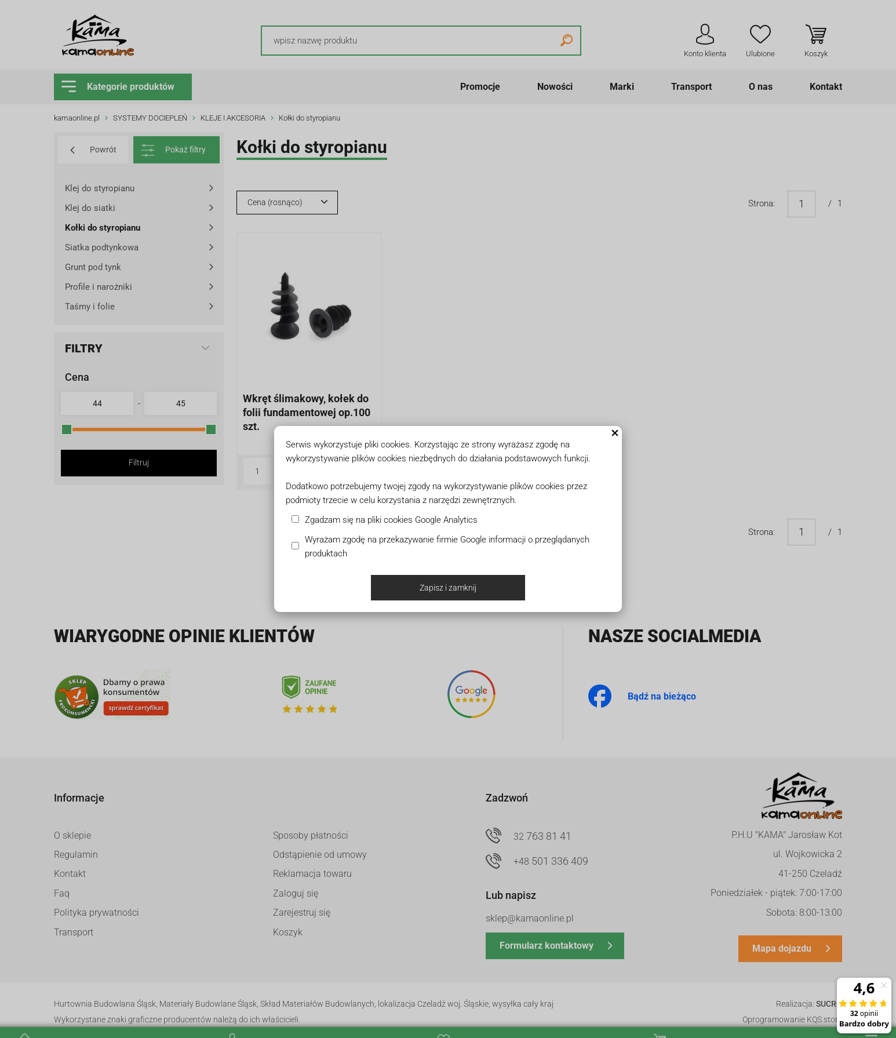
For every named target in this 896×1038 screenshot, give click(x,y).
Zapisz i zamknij (448, 587)
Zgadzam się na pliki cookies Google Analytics (391, 520)
